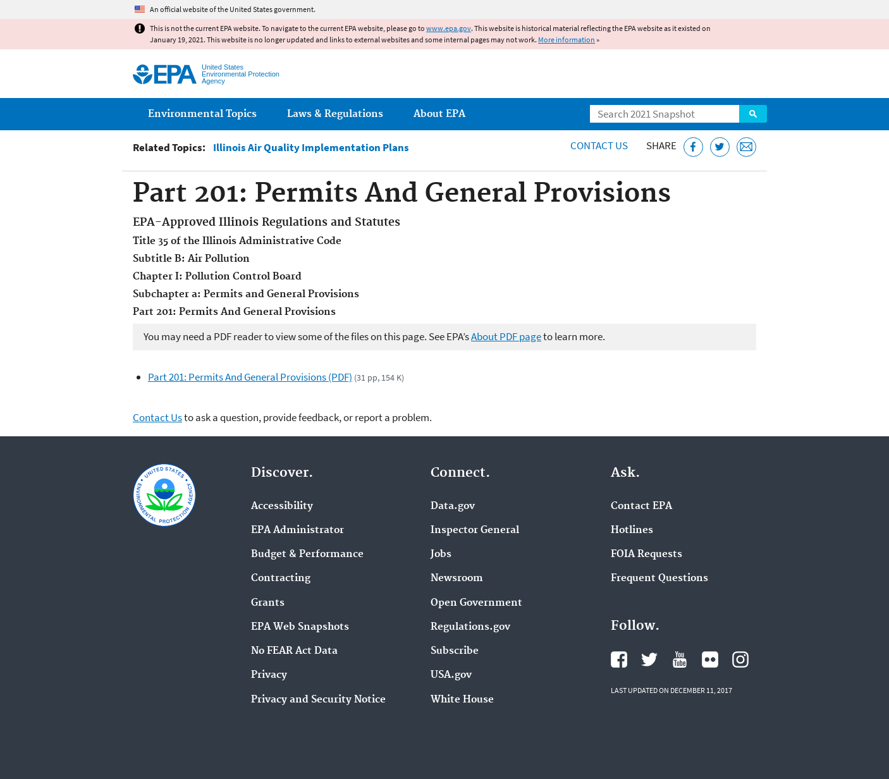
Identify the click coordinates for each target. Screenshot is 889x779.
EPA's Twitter (649, 659)
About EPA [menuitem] (439, 114)
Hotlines (632, 530)
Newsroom (457, 578)
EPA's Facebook (619, 659)
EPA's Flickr (710, 659)
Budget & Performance (307, 554)
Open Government (476, 603)
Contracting (280, 578)
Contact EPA (641, 506)
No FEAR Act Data (294, 651)
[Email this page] (746, 147)
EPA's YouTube (679, 659)
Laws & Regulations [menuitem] (335, 114)
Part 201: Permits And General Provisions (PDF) (250, 377)
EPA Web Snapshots (300, 627)
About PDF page (506, 336)
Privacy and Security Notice (318, 700)
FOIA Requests (646, 554)
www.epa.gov (448, 28)
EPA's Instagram (740, 659)
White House (462, 700)
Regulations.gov (470, 627)
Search (753, 114)
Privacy (269, 675)
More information (566, 39)
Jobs (441, 554)
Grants (268, 603)
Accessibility (282, 506)
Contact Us (599, 145)
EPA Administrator (297, 530)
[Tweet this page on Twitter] (720, 147)
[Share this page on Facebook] (693, 147)
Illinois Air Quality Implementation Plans (311, 147)
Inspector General (475, 530)
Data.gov (453, 506)
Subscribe (455, 651)
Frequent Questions (659, 578)
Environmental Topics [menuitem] (202, 114)
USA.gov (451, 675)
